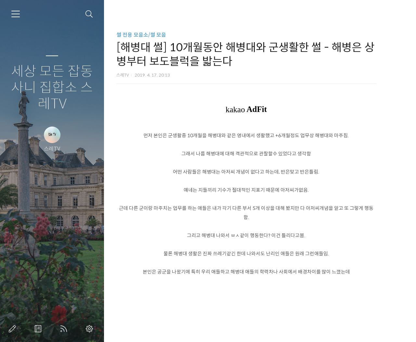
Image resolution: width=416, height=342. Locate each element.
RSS (65, 328)
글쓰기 (13, 328)
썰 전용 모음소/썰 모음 (151, 34)
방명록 (39, 328)
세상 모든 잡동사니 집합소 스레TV (52, 88)
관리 (90, 328)
